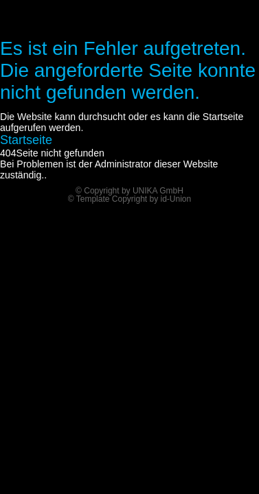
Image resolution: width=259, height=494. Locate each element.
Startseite (26, 140)
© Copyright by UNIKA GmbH (129, 191)
